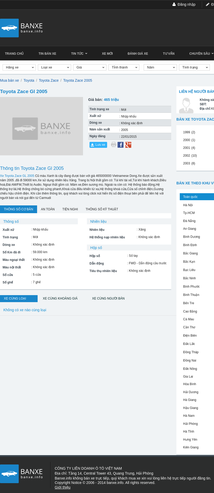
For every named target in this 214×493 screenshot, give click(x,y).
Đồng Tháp (190, 352)
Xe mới (107, 53)
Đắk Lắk (189, 344)
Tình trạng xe (99, 109)
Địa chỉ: (205, 108)
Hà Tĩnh (188, 431)
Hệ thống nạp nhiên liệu (107, 237)
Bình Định (190, 245)
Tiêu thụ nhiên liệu (103, 271)
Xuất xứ (95, 116)
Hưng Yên (190, 439)
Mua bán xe (9, 80)
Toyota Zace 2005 (77, 80)
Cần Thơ (189, 327)
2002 (186, 155)
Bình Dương (191, 237)
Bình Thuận (191, 295)
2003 (186, 163)
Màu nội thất (12, 267)
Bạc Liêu (189, 270)
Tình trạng (10, 237)
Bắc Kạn (189, 261)
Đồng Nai (189, 360)
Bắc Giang (190, 253)
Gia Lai (188, 376)
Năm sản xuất (99, 129)
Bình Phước (191, 286)
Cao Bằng (190, 311)
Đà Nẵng (189, 221)
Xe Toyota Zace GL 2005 (17, 176)
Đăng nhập (187, 4)
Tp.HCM (189, 213)
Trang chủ (14, 53)
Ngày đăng (97, 136)
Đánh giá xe (138, 53)
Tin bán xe (47, 53)
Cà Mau (188, 319)
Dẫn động (96, 263)
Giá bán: (95, 100)
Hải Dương (190, 392)
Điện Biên (190, 335)
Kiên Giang (190, 447)
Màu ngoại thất (14, 260)
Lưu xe (100, 145)
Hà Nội (188, 205)
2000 (186, 140)
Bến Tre (188, 303)
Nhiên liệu (97, 230)
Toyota (29, 80)
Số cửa (8, 275)
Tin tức (79, 53)
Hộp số (94, 256)
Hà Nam (189, 416)
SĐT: (203, 104)
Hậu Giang (190, 408)
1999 (186, 132)
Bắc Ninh (189, 278)
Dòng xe (95, 122)
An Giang (189, 229)
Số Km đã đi (11, 252)
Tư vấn (168, 53)
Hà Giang (189, 400)
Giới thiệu (63, 487)
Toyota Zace (49, 80)
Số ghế (8, 282)
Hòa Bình (189, 384)
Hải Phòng (190, 424)
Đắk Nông (190, 369)
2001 (186, 148)
